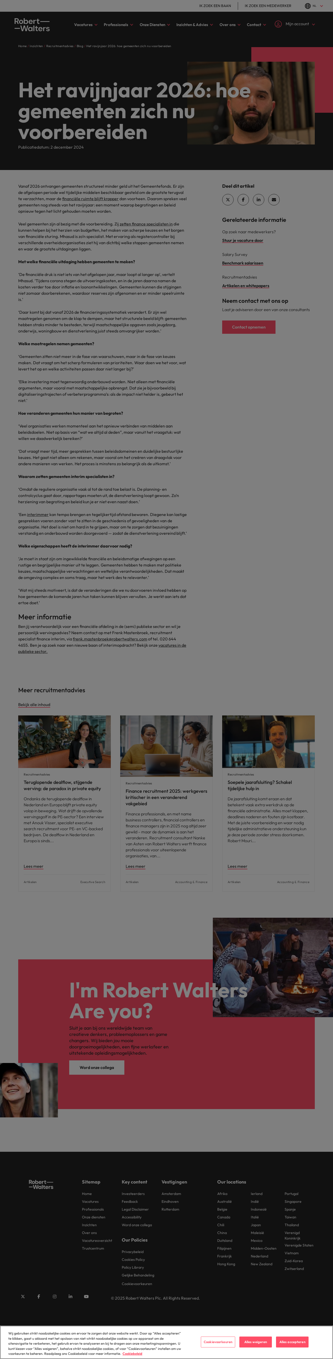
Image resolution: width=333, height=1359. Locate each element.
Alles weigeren (255, 1343)
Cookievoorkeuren (218, 1343)
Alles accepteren (292, 1343)
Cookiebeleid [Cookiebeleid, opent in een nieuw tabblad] (132, 1355)
